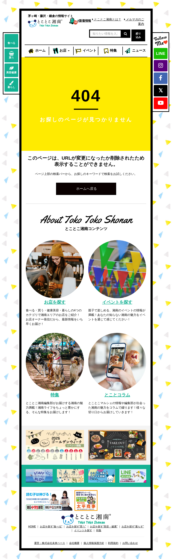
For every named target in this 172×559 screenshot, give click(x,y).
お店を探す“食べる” (51, 526)
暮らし (11, 85)
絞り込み (138, 35)
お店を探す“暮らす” (133, 526)
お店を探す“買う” (76, 526)
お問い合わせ (130, 543)
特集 (110, 51)
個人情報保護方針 (94, 543)
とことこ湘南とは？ (106, 19)
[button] (86, 189)
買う (11, 55)
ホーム (37, 51)
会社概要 (74, 543)
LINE (160, 53)
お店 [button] (61, 51)
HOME (32, 526)
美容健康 (11, 70)
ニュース (135, 51)
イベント (86, 51)
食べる (11, 41)
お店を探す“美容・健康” (103, 526)
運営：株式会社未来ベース (49, 543)
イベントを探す (83, 530)
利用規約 (113, 543)
